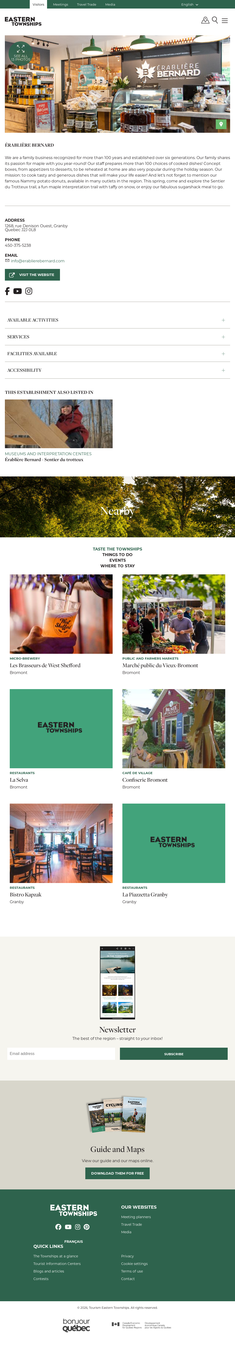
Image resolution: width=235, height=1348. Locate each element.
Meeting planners (136, 1217)
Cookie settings (134, 1263)
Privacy (127, 1256)
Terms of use (132, 1271)
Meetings (60, 4)
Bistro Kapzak (26, 894)
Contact (128, 1278)
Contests (41, 1278)
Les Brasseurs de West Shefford (45, 665)
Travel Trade (86, 4)
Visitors (38, 4)
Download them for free (117, 1173)
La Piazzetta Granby (145, 894)
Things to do (117, 555)
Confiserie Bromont (145, 779)
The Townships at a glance (55, 1256)
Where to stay (117, 566)
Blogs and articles (48, 1271)
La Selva (19, 779)
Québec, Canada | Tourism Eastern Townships (23, 21)
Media (110, 4)
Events (117, 560)
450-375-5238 (18, 245)
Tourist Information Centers (57, 1263)
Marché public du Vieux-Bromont (160, 665)
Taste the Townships (117, 549)
